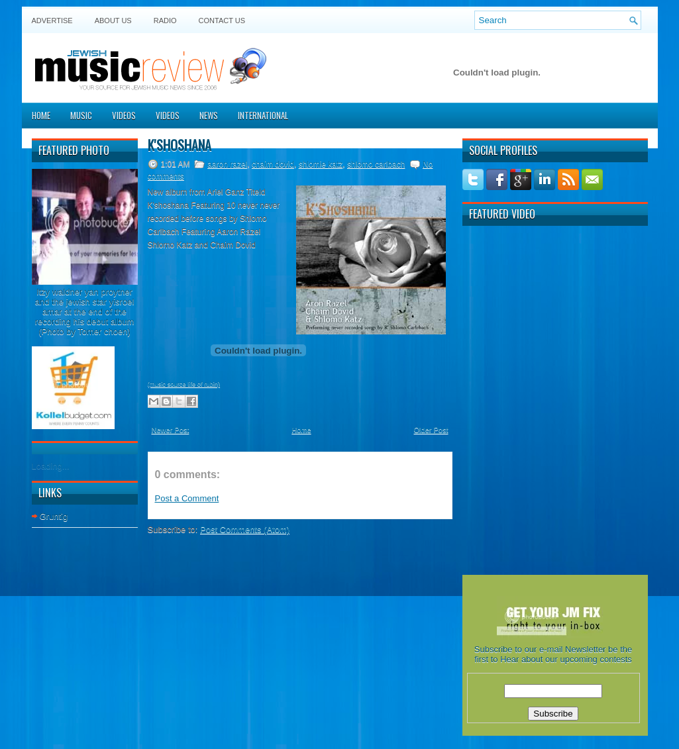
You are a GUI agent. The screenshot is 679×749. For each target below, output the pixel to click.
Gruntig (54, 516)
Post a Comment (187, 498)
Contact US (222, 21)
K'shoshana (179, 145)
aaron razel (227, 164)
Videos (124, 115)
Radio (165, 21)
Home (41, 115)
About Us (113, 21)
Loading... (51, 466)
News (208, 115)
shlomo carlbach (376, 164)
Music (81, 115)
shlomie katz (321, 164)
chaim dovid (273, 164)
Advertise (52, 21)
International (263, 115)
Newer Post (170, 430)
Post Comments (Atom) (244, 529)
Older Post (431, 430)
